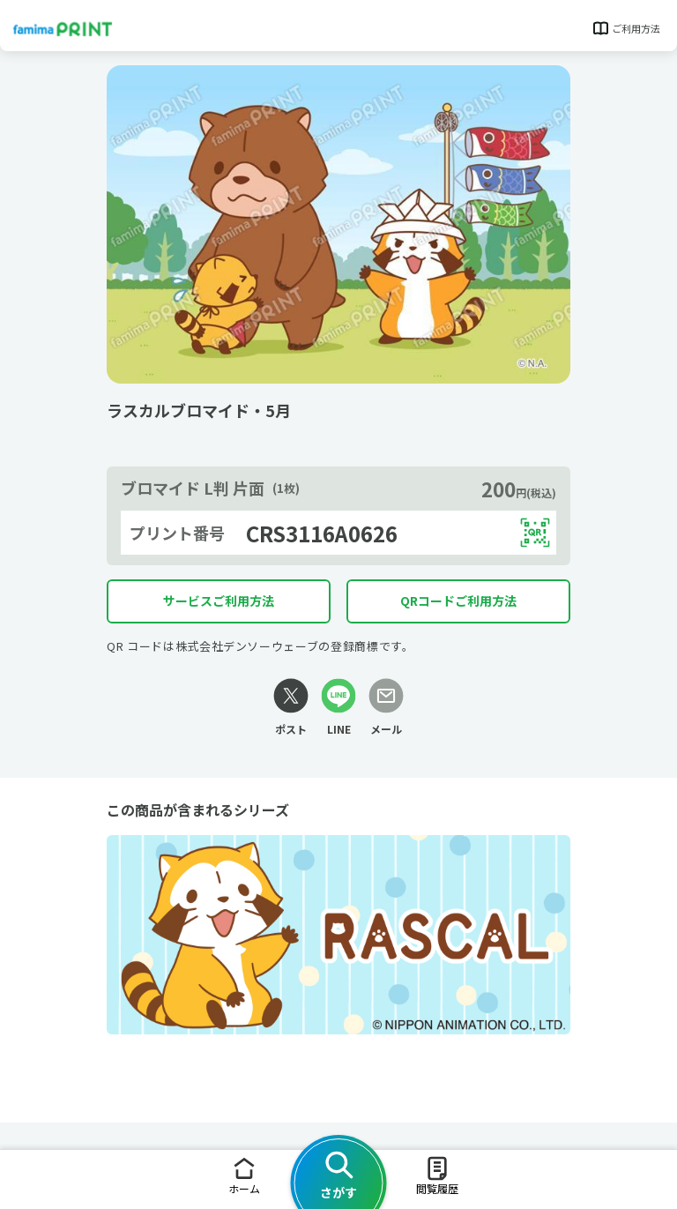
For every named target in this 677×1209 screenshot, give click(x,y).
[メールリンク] (386, 707)
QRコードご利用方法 (458, 600)
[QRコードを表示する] (535, 533)
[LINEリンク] (338, 707)
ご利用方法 (625, 28)
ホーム (244, 1175)
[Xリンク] (290, 707)
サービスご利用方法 (218, 600)
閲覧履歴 (437, 1175)
